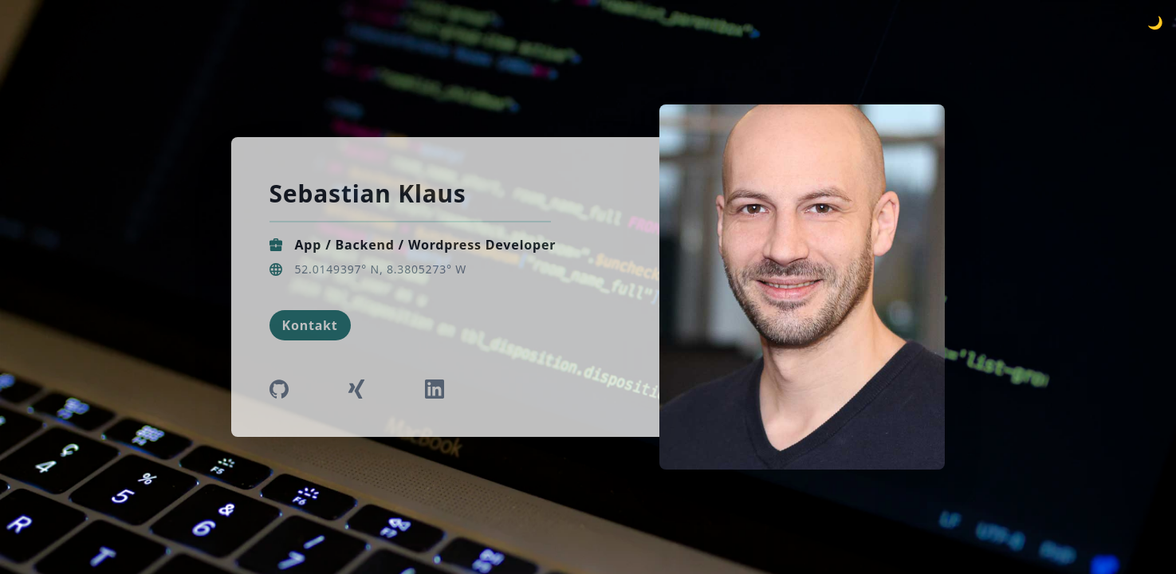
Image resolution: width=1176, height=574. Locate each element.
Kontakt (310, 325)
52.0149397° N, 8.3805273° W (381, 269)
